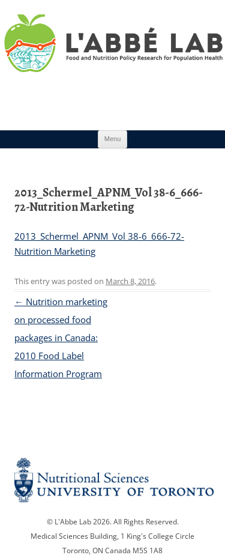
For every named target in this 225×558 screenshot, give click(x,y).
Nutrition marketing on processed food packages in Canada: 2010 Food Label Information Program (60, 338)
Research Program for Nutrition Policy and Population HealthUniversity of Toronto (112, 59)
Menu (112, 138)
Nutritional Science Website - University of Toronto (112, 484)
